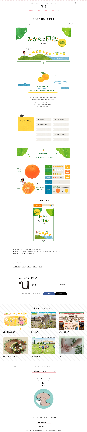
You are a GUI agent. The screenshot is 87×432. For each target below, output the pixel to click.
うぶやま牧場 (35, 332)
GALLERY (39, 417)
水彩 (41, 266)
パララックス (17, 266)
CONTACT (53, 417)
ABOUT (46, 417)
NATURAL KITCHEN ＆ (10, 356)
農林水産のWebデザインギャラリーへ (43, 371)
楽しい (35, 266)
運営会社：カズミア (44, 426)
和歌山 (23, 262)
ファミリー (30, 262)
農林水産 (16, 262)
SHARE (49, 293)
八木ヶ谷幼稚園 (35, 356)
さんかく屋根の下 (64, 332)
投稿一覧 (62, 284)
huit (60, 356)
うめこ (72, 24)
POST (60, 293)
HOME (32, 417)
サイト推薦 (43, 422)
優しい (29, 266)
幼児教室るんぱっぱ (9, 332)
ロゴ (24, 266)
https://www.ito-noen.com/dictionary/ (21, 24)
